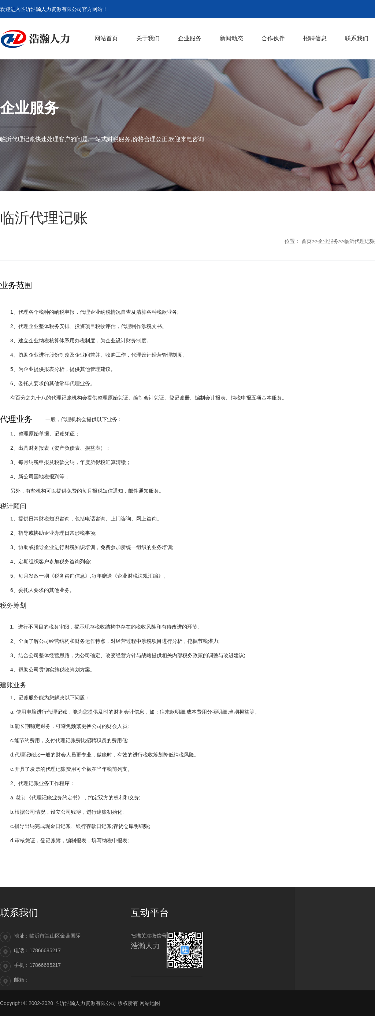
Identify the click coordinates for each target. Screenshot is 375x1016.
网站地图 (150, 1003)
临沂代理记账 (359, 241)
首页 (306, 241)
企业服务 (328, 241)
